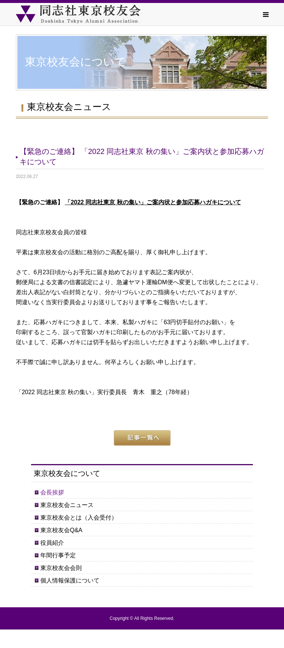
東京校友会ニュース (67, 505)
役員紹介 (52, 543)
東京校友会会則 (61, 568)
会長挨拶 (52, 492)
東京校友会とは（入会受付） (78, 517)
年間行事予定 (58, 555)
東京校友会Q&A (61, 530)
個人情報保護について (69, 580)
